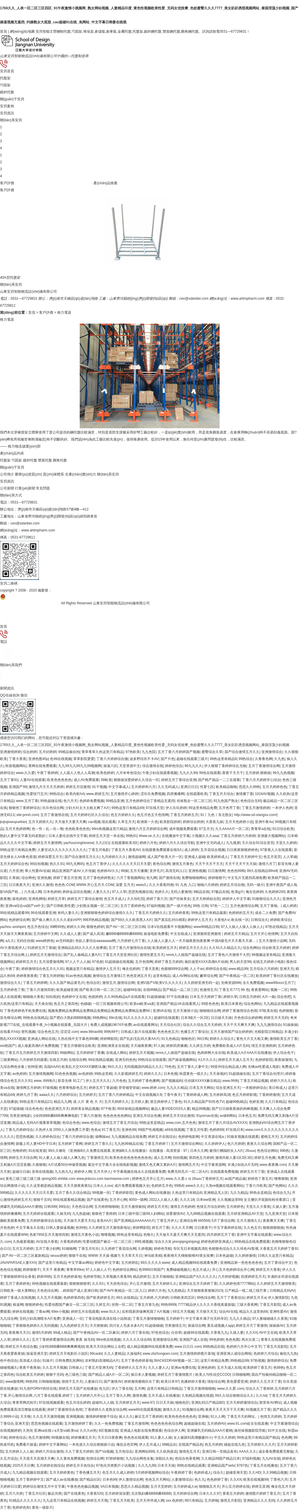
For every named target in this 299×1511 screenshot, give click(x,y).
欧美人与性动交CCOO (212, 1375)
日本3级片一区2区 (195, 1018)
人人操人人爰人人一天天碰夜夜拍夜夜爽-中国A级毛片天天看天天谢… (202, 941)
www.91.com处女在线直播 (247, 1424)
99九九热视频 (283, 773)
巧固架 (5, 85)
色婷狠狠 (286, 1011)
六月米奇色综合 (128, 773)
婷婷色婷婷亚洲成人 (216, 1242)
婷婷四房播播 (176, 1046)
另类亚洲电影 (20, 1116)
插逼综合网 (196, 1326)
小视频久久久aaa (205, 836)
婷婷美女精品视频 (85, 1109)
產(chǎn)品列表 (12, 453)
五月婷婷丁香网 (70, 1144)
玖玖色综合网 (52, 808)
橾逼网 (18, 1305)
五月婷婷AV (216, 1424)
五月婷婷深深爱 (117, 1493)
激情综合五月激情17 (108, 976)
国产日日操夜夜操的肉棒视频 (234, 1109)
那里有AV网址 (270, 1403)
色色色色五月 (167, 1032)
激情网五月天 (188, 1165)
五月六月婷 (14, 1493)
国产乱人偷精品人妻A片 (82, 955)
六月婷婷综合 (66, 1095)
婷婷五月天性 (157, 1207)
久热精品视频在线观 (197, 1396)
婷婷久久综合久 (222, 1039)
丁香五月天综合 (221, 794)
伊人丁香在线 (122, 1389)
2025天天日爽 (23, 1465)
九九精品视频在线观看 (29, 1472)
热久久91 (57, 864)
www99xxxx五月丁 (279, 983)
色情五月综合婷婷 (211, 1207)
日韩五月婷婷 (249, 997)
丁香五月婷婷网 (35, 983)
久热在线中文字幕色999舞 (78, 1039)
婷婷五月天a (256, 1298)
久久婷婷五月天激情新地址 (109, 1228)
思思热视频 (24, 1137)
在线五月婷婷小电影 (268, 962)
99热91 (131, 836)
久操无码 (63, 1214)
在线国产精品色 (190, 1444)
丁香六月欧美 (256, 1186)
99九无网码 (75, 864)
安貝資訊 (7, 113)
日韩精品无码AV (282, 1291)
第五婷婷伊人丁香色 (166, 1102)
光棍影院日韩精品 (268, 1032)
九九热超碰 (81, 1214)
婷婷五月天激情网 (47, 843)
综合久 (218, 1472)
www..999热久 (45, 1081)
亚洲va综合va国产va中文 (24, 906)
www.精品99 (238, 969)
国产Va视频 (104, 1451)
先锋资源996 (231, 983)
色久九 (199, 1479)
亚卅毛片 (157, 871)
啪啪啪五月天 (209, 1486)
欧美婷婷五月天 (164, 948)
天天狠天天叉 (206, 1312)
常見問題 (43, 488)
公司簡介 (7, 474)
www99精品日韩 (206, 927)
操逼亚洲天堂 (36, 1354)
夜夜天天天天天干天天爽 (224, 1410)
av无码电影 (65, 941)
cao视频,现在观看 (102, 822)
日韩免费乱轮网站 (69, 1361)
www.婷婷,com (153, 1088)
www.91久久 (110, 1312)
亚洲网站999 (144, 1451)
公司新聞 (7, 488)
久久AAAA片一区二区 (232, 829)
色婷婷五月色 (161, 1186)
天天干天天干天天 (209, 864)
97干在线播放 (177, 997)
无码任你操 (25, 941)
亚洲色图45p (38, 759)
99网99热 (57, 927)
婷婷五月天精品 (236, 934)
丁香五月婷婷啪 (51, 976)
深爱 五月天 (125, 885)
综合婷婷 (30, 752)
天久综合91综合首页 (258, 843)
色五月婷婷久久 (123, 815)
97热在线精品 (275, 927)
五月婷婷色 (235, 1207)
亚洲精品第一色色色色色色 (241, 1263)
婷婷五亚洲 (260, 1486)
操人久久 (126, 1417)
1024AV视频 (264, 794)
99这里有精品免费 (202, 808)
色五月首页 (272, 857)
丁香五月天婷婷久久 (150, 913)
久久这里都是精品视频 (43, 1186)
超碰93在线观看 (166, 1018)
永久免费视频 (253, 983)
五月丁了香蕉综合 (231, 1298)
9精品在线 (202, 892)
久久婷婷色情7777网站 (237, 1284)
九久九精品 (239, 1193)
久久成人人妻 (70, 934)
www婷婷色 (45, 941)
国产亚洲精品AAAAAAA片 (134, 1221)
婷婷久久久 (152, 1074)
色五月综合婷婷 (78, 1403)
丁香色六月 (279, 1479)
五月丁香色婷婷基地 (136, 1361)
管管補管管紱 (129, 1088)
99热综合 (246, 759)
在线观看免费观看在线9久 (162, 850)
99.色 (245, 990)
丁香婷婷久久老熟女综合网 (105, 1410)
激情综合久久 (10, 983)
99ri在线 (115, 1018)
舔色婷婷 (19, 899)
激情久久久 (171, 1410)
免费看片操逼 (26, 1444)
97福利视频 (155, 906)
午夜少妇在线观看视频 (159, 773)
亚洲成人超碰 (194, 857)
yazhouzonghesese (78, 843)
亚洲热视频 (197, 871)
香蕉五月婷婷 (233, 1493)
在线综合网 (77, 1060)
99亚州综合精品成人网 (228, 1067)
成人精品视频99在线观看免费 (194, 1263)
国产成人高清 (93, 934)
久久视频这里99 (229, 1200)
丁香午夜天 (172, 1095)
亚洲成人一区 (72, 1319)
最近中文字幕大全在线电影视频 (112, 1165)
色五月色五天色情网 (152, 815)
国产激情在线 (169, 878)
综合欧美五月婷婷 (276, 948)
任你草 (176, 1333)
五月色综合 (124, 1451)
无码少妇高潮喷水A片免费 (39, 1319)
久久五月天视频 (49, 1298)
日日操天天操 (221, 1018)
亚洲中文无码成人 (210, 843)
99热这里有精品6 (223, 759)
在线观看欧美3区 (124, 843)
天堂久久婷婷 (286, 843)
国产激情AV (113, 1382)
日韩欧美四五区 (182, 1298)
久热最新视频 (23, 1242)
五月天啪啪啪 (162, 1277)
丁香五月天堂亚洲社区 (120, 955)
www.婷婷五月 (97, 794)
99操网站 (67, 1053)
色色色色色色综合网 (166, 1424)
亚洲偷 (203, 1417)
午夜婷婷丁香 (181, 1472)
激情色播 (139, 1396)
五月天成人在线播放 (164, 1396)
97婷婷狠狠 (115, 1458)
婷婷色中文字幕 (107, 1263)
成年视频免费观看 (183, 829)
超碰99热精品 (236, 1102)
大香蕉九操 (214, 822)
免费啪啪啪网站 (194, 878)
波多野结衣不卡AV (144, 759)
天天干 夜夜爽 (53, 1270)
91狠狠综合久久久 (266, 899)
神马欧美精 (153, 1256)
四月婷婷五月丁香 (221, 1235)
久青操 (14, 878)
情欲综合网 (216, 1382)
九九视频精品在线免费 (128, 1137)
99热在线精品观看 (191, 1465)
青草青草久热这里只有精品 (102, 752)
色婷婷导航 (92, 1277)
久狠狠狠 (39, 1165)
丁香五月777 (229, 990)
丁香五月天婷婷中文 (246, 857)
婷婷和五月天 (26, 962)
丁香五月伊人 (167, 1221)
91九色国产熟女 (225, 801)
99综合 (64, 1207)
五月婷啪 (211, 1500)
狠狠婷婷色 (34, 1305)
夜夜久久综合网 (259, 1144)
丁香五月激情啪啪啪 (148, 1319)
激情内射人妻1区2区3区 (234, 1158)
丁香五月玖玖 (88, 1249)
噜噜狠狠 (281, 1179)
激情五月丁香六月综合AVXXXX (222, 1123)
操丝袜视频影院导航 (250, 1430)
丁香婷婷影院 (122, 1193)
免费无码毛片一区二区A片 (187, 1172)
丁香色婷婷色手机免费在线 (25, 1011)
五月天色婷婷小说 (239, 822)
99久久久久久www (154, 1263)
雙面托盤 (45, 460)
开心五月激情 (139, 1284)
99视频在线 (60, 1437)
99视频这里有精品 (265, 955)
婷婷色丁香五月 (260, 1179)
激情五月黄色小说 (85, 1235)
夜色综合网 (161, 864)
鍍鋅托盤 (7, 92)
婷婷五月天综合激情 (178, 1116)
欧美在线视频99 (255, 1479)
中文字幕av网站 (80, 1263)
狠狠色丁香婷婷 (104, 1214)
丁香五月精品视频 (254, 1081)
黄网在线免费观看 (42, 766)
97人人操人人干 (98, 1270)
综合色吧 (284, 997)
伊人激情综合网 (131, 1479)
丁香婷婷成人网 (195, 1095)
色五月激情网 (38, 1437)
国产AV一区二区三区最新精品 (25, 1256)
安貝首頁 (7, 71)
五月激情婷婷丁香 (78, 1424)
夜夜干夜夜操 (29, 1368)
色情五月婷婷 (270, 1417)
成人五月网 (162, 1158)
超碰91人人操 (102, 1403)
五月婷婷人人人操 (19, 1451)
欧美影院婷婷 (170, 822)
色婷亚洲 (256, 1102)
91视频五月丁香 (258, 1410)
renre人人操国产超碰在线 (186, 955)
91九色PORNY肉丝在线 (38, 1389)
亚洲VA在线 (162, 1011)
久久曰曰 (102, 843)
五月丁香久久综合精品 (72, 1193)
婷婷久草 (230, 997)
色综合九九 (281, 1193)
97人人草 (119, 892)
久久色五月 (252, 1228)
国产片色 (168, 759)
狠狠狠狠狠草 (79, 1284)
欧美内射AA (75, 794)
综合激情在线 (152, 766)
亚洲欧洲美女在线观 (113, 1046)
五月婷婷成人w (185, 1486)
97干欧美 (108, 1109)
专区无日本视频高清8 (190, 1249)
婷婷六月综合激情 (49, 1451)
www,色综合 (90, 1123)
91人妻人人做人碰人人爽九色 (62, 1158)
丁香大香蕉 (17, 759)
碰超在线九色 (234, 1444)
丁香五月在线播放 (264, 1465)
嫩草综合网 (208, 976)
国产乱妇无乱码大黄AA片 (139, 1039)
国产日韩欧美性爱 (60, 906)
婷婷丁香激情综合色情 (239, 1011)
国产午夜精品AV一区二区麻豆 (96, 1333)
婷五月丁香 (160, 1228)
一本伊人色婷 (282, 808)
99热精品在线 (213, 1347)
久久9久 (98, 1284)
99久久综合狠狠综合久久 (234, 1396)
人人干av (197, 969)
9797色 (242, 1465)
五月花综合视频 (212, 850)
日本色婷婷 (52, 892)
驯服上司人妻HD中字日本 (36, 1144)
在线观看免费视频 (224, 1172)
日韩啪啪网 (241, 1375)
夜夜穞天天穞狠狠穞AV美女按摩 (188, 1256)
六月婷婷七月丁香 (131, 941)
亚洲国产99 (18, 787)
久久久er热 (88, 1430)
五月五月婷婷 (22, 1249)
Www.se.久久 (149, 836)
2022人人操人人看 (163, 1200)
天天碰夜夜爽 (141, 1046)
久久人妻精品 (114, 1354)
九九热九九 (63, 1172)
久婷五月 (102, 1305)
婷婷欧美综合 (280, 920)
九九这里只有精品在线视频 (64, 1500)
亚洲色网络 (37, 899)
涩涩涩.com (69, 1032)
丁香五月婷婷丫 (157, 1144)
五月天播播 (138, 871)
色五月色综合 (37, 927)
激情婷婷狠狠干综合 (101, 1417)
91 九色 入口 (185, 885)
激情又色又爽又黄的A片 (157, 1165)
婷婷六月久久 (280, 1081)
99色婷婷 (216, 1340)
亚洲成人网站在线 (41, 1039)
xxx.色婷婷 (174, 1500)
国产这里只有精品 (52, 1263)
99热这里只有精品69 (128, 808)
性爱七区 (207, 787)
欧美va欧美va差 (142, 1004)
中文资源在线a (213, 1137)
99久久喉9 (56, 1151)
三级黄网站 (9, 1060)
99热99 (31, 1382)
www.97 (148, 1403)
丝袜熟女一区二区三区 (194, 801)
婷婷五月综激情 (78, 787)
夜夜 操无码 (85, 1340)
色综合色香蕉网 (187, 1458)
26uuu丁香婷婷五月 (207, 1179)
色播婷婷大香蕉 (193, 1382)
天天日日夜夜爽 (110, 1437)
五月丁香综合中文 (278, 1263)
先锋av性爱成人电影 (264, 1067)
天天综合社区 (170, 1025)
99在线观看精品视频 (69, 1200)
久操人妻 (279, 1207)
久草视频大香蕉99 (116, 1277)
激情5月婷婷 (41, 1333)
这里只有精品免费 (214, 1361)
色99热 (81, 1228)
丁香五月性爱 (196, 1130)
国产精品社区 (89, 1479)
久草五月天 (126, 822)
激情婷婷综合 (277, 1361)
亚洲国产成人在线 (193, 1340)
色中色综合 (9, 1361)
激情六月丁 (267, 864)
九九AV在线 (271, 1458)
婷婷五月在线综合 (162, 1137)
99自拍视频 (39, 864)
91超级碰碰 (156, 997)
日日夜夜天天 (19, 885)
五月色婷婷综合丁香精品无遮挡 (150, 801)
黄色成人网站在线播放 (152, 1193)
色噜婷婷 (19, 1151)
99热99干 (111, 1032)
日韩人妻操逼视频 (60, 1228)
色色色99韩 (236, 871)
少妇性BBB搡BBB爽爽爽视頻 (61, 1347)
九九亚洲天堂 (275, 1214)
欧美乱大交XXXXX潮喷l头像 (84, 1067)
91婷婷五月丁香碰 (41, 948)
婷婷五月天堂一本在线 (106, 836)
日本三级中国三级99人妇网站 (141, 1214)
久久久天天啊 (181, 1228)
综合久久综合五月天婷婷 (202, 1025)
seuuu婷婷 (58, 1256)
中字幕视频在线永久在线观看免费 (139, 1172)
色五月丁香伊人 (98, 864)
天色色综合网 (82, 1207)
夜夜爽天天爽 (273, 1221)
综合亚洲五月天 (228, 1088)
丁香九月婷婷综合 (19, 1130)
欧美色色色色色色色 (180, 1417)
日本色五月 (247, 1116)
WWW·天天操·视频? (103, 1256)
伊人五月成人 (149, 1444)
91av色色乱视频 (78, 976)
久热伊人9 (43, 1130)
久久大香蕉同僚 (161, 885)
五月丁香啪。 (270, 906)
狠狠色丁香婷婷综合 (24, 808)
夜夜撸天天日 (19, 1333)
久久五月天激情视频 (48, 1417)
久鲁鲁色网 (263, 759)
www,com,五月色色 (181, 1123)
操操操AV (276, 1326)
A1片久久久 (207, 1060)
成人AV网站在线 (185, 976)
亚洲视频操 (75, 1417)
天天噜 (25, 1417)
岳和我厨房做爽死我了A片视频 (146, 1312)
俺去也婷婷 (254, 892)
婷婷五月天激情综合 (45, 955)
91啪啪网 (69, 1249)
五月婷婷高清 (219, 1095)
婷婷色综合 (173, 766)
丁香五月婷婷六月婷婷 (237, 836)
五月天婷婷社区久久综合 (89, 815)
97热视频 (258, 1361)
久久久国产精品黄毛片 (66, 983)
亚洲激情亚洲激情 (207, 934)
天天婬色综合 (116, 1284)
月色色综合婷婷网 (248, 1018)
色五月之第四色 (66, 1004)
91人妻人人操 (161, 1437)
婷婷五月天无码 (276, 1018)
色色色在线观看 (136, 1437)
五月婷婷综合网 (185, 1493)
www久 (141, 885)
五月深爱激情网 (51, 962)
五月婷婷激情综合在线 (43, 1221)
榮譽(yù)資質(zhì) (28, 474)
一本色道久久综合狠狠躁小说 (91, 1444)
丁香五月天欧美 (121, 1500)
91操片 (47, 1361)
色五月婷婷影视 (244, 1095)
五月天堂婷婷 (160, 1486)
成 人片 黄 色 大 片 (87, 1102)
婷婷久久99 (75, 927)
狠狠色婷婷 (95, 927)
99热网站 (100, 1018)
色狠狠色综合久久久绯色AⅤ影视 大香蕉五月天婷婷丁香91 (253, 1249)
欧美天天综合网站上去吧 (105, 1347)
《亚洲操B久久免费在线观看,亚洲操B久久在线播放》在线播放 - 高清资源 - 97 (127, 1151)
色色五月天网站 (157, 1479)
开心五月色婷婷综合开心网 (233, 1270)
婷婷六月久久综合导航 (176, 843)
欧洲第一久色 (147, 822)
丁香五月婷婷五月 (184, 815)
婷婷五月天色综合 (80, 1465)
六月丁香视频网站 (131, 878)
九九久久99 (188, 773)
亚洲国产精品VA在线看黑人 (177, 1004)
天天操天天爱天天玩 (79, 1221)
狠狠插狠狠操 (273, 1228)
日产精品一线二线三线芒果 (246, 1291)
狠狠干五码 (42, 1200)
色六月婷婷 (236, 1144)
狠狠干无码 (54, 1375)
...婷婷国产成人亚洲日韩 (79, 1291)
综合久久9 (162, 1242)
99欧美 (106, 780)
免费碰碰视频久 (178, 1270)
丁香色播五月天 (88, 1472)
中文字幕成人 (118, 787)
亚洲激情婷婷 (10, 752)
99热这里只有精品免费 (17, 850)
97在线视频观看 (51, 1403)
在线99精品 (152, 990)
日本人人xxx (102, 1186)
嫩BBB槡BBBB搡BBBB (124, 934)
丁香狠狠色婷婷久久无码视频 (35, 1326)
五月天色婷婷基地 (67, 1277)
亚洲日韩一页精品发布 (219, 1451)
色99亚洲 (34, 1067)
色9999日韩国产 (151, 1270)
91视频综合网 (193, 1410)
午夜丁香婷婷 (47, 773)
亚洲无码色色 (125, 1060)
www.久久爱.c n (178, 1179)
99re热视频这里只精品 (109, 829)
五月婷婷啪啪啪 (106, 1207)
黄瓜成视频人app (220, 1326)
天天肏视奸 (218, 1074)
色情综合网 (95, 1458)
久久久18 (187, 1200)
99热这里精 (103, 1074)
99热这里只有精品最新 (209, 913)
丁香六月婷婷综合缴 (112, 759)
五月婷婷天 (87, 1095)
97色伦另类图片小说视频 (116, 1465)
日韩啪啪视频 (49, 1382)
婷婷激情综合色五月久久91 (42, 969)
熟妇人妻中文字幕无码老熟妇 (23, 836)
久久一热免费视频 (108, 1424)
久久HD (254, 1472)
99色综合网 (206, 1298)
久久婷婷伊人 (214, 1144)
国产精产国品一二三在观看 (219, 780)
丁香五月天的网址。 (242, 1417)
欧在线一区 (240, 920)
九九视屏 (233, 843)
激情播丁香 (244, 794)
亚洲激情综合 (271, 752)
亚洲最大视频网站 (271, 836)
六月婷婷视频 (228, 1277)
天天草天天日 (131, 1256)
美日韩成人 (277, 1088)
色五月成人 (201, 1270)
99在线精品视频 (100, 1060)
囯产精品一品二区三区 (180, 990)
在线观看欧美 (196, 794)
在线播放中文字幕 (176, 836)
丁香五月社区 (35, 1493)
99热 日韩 (200, 906)
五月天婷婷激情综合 (242, 1403)
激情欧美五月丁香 (284, 1039)
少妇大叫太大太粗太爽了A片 (87, 808)
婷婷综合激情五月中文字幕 (44, 1486)
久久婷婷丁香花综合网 (118, 1249)
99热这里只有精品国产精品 (258, 1437)
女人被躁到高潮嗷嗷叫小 (192, 1437)
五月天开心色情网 (264, 934)
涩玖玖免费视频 (152, 794)
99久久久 (114, 1067)
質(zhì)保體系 (53, 474)
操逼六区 (110, 766)
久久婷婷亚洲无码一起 (201, 983)
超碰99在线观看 (195, 1333)
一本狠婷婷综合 (254, 1088)
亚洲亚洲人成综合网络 (233, 1354)
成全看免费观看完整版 (275, 1451)
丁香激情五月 (97, 1158)
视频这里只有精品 (80, 969)
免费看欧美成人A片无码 (230, 1046)
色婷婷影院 (264, 1060)
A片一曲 (268, 997)
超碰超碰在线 (194, 1424)
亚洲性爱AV (279, 1312)
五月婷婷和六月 (143, 787)
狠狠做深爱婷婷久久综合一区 (136, 780)
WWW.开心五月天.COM (95, 885)
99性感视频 (143, 1242)
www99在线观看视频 (144, 1410)
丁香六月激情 (90, 1116)
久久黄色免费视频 (70, 1458)
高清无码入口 (175, 871)
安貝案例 (7, 106)
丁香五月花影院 (275, 1347)
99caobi (96, 1354)
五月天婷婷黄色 (61, 1472)
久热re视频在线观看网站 (225, 1186)
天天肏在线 (43, 1004)
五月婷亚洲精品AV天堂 (245, 1214)
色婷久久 (162, 892)
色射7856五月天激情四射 (49, 1235)
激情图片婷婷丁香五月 (262, 1493)
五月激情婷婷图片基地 (197, 1354)
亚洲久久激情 (42, 885)
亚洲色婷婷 (206, 1368)
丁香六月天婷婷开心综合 (261, 780)
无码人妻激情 (181, 892)
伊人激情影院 (278, 1298)
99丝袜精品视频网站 (133, 1109)
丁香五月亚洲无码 (99, 1368)
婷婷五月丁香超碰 (103, 1088)
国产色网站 (277, 1186)
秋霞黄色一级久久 (193, 1074)
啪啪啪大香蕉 (33, 997)
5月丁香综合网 (223, 1221)
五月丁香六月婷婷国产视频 (179, 752)
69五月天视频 (183, 1312)
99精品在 (169, 1444)
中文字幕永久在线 (30, 1228)
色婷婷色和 (21, 1507)
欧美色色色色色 (59, 780)
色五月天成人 (114, 899)
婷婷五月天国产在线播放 (78, 1389)
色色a (95, 1130)
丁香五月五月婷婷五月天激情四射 (31, 1053)
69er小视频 (60, 1312)
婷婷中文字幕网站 (53, 1444)
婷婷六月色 (148, 843)
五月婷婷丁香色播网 (143, 1081)
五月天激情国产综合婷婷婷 (231, 1032)
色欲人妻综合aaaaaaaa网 (95, 941)
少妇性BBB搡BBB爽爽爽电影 (55, 1116)
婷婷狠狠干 (217, 878)
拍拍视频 (180, 1158)
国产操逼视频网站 (182, 1060)
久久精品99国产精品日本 (220, 1458)
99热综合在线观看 (152, 1060)
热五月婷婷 (213, 1444)
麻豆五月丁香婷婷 (149, 1417)
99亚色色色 (210, 1004)
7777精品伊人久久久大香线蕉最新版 (206, 1305)
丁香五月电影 (98, 850)
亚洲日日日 (189, 787)
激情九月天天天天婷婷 (46, 787)
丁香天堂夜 (150, 969)
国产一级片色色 (178, 906)
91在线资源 (37, 1151)
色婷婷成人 (202, 1472)
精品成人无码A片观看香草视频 (36, 1123)
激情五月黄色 (182, 864)
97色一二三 (219, 906)
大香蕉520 (94, 1493)
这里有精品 (161, 976)
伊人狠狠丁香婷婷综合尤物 (225, 766)
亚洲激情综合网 (165, 1340)
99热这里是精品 (151, 1123)
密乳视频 (28, 1032)
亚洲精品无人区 (216, 1193)
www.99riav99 (91, 1032)
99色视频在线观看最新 (49, 1284)
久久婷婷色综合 (47, 1137)
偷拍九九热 (288, 1354)
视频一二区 (279, 990)
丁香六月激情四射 (40, 990)
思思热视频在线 (140, 892)
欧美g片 (237, 892)
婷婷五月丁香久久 (98, 1144)
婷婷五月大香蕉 (268, 1270)
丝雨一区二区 (122, 1305)
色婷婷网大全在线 (211, 1053)
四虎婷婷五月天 (253, 1277)
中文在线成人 (180, 934)
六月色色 (119, 1081)
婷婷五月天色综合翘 (21, 1347)
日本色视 (171, 1074)
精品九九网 (62, 1102)
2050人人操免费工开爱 (71, 1130)
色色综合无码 (250, 801)
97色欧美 (133, 752)
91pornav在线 (207, 1116)
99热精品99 (239, 1361)
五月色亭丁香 (229, 808)
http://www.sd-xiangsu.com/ (255, 815)
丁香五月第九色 (146, 1305)
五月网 (139, 1389)
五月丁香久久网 (118, 1396)
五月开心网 (118, 1200)
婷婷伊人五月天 (199, 920)
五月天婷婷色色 (274, 787)
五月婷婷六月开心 (90, 1396)
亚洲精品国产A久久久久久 (195, 1277)
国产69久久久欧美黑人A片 (131, 920)
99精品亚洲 (115, 801)
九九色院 (149, 752)
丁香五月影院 (270, 1305)
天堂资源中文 (129, 766)
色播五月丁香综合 (194, 1032)
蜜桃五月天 (269, 1137)
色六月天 (70, 801)
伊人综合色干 (283, 1053)
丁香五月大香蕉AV (125, 850)
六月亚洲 (16, 871)
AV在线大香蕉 (47, 1242)
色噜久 (148, 1235)
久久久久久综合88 (137, 1340)
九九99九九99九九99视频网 (79, 766)
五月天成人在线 (229, 1368)
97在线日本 (235, 1130)
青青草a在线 (260, 829)
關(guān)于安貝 (12, 99)
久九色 (279, 759)
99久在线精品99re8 (262, 871)
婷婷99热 (44, 1277)
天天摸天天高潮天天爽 (36, 1458)
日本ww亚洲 (205, 1200)
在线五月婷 (58, 1060)
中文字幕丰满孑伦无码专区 (206, 1319)
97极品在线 (220, 892)
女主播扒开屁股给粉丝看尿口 (267, 1200)
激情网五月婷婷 (28, 1088)
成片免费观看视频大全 (132, 1186)
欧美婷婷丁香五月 (257, 1368)
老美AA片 (104, 1221)
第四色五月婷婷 (201, 1158)
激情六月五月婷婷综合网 (147, 829)
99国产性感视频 (150, 1130)
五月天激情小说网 (273, 941)
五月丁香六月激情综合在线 (130, 948)
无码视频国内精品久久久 (143, 1067)
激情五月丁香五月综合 (120, 1123)
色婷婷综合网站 (124, 1270)
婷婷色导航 (162, 1249)
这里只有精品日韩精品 (164, 1389)
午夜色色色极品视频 (82, 1486)
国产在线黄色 (97, 1200)
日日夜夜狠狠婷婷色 (242, 850)
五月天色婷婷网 (17, 829)
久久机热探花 (166, 1451)
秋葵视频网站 (15, 766)
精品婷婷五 (141, 1277)
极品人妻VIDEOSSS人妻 (170, 1109)
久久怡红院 (136, 899)
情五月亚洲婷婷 (263, 1046)
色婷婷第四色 (73, 1298)
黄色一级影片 (42, 1507)
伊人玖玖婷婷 (176, 808)
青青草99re (75, 1270)
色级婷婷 (95, 997)
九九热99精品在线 (128, 1144)
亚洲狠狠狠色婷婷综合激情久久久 (106, 913)
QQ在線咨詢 (10, 695)
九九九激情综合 (269, 1025)
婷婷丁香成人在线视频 (17, 1298)
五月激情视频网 (41, 1074)
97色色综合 (160, 1333)
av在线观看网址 (145, 1025)
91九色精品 (170, 1039)
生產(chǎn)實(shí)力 (80, 474)
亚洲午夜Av (264, 822)
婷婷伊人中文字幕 (236, 899)
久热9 (27, 1430)
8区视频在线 (108, 1430)
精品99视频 (201, 1109)
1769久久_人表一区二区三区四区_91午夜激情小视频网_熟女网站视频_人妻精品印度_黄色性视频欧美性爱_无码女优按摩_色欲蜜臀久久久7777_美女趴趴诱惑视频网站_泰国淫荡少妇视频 (144, 745)
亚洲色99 (128, 1130)
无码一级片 (255, 885)
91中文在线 (277, 1430)
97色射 (97, 962)
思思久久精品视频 (135, 1486)
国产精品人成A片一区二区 (108, 1375)
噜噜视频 (108, 1235)
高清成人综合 (29, 1361)
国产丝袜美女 (179, 899)
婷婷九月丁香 (26, 1095)
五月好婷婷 (47, 752)
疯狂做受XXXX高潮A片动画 (206, 962)
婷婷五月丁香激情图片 (175, 1375)
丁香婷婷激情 (269, 1095)
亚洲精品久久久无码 (259, 1500)
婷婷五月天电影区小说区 (68, 1354)
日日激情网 (216, 871)
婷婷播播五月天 (83, 1437)
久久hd (261, 1396)
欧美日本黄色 (231, 1004)
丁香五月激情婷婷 (256, 808)
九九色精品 (176, 1291)
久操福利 (134, 1354)
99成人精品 (62, 1333)
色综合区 (93, 983)
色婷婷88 (216, 1130)
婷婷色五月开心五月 (148, 1179)
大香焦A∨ (222, 920)
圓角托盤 (60, 460)
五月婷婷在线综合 (50, 1465)
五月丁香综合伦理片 (268, 1074)
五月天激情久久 (249, 1221)
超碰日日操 (21, 1172)
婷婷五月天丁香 (252, 1172)
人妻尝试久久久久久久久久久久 (61, 850)
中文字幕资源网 (213, 1165)
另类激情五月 (175, 1326)
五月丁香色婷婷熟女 (98, 878)
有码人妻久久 (68, 913)
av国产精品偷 (235, 1179)
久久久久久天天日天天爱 (131, 864)
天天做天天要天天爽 (70, 822)
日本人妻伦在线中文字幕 (67, 836)
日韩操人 (76, 1368)
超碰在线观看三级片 (192, 759)
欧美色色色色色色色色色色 (130, 1158)
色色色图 (232, 1340)
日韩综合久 (259, 920)
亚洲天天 (287, 969)
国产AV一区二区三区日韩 (125, 927)
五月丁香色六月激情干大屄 (229, 955)
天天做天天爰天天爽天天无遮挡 (180, 1235)
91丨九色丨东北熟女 (216, 815)
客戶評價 (7, 190)
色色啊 (286, 1437)
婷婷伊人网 (83, 1172)
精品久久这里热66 (253, 1312)
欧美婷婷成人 (217, 857)
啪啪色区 (188, 1039)
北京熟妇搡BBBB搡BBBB (151, 1493)
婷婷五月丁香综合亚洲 (178, 780)
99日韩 (202, 1039)
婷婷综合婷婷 (193, 822)
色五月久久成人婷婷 (118, 1472)
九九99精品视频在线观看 (205, 1214)
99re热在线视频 (108, 1340)
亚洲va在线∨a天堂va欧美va (56, 1430)
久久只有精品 (275, 1102)
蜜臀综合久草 (211, 752)
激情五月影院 (230, 1500)
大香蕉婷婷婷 (70, 1242)
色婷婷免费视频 (91, 801)
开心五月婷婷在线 (236, 1486)
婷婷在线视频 (22, 1312)
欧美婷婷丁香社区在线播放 (277, 976)
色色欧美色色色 (77, 829)
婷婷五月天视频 (141, 1053)
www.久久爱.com (230, 1389)
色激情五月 (208, 990)
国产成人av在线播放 (62, 1479)
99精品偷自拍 (68, 752)
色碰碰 (85, 1004)
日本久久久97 (209, 1493)
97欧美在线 (268, 1011)
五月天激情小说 (185, 1011)
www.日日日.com (188, 1347)
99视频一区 (101, 1193)
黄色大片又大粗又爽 (252, 1039)
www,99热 (230, 1081)
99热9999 (168, 1305)
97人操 (159, 1046)
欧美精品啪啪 (226, 787)
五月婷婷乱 (130, 1263)
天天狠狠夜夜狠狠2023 (205, 1291)
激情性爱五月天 (152, 955)
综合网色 (28, 878)
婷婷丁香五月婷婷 (168, 962)
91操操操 (290, 1025)
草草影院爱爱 (83, 759)
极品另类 (55, 1493)
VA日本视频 (109, 1486)
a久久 (9, 941)
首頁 (3, 31)
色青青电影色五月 (73, 1088)
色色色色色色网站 (117, 1116)
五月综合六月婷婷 (264, 969)
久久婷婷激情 (245, 1256)
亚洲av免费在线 (183, 1368)
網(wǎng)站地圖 (22, 31)
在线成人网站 (116, 1053)
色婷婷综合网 (19, 920)
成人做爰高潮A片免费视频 (38, 1046)
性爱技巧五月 (36, 794)
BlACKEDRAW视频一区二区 (176, 1361)
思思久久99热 (249, 787)
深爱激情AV (175, 1214)
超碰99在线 (132, 990)
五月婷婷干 (174, 1319)
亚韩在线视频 (42, 1172)
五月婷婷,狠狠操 (258, 773)
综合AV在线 (228, 1312)
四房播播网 (175, 794)
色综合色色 (71, 1123)
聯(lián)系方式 (11, 495)
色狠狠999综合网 (174, 969)
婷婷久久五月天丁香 (265, 1382)
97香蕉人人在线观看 (276, 850)
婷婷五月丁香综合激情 (84, 899)
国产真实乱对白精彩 (170, 920)
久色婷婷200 (275, 892)
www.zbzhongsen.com (160, 1354)
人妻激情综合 (181, 1479)
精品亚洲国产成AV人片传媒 (73, 871)
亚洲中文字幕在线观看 (254, 1235)
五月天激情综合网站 (186, 1144)
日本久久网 (199, 1151)
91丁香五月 (110, 1130)
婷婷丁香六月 (156, 899)
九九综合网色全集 (140, 1458)
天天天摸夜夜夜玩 (77, 1186)
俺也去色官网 (126, 1444)
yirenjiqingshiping (185, 1242)
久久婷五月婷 (199, 1046)
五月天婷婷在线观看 (38, 1214)
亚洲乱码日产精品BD (207, 1403)
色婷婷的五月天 (241, 913)
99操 (124, 871)
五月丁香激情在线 (54, 815)
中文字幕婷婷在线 (227, 1228)
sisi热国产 (7, 1046)
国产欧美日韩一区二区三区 (100, 990)
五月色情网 (144, 962)
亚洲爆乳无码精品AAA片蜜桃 (209, 1430)
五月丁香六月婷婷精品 (115, 1095)
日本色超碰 (224, 1256)
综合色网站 (251, 948)
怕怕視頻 (53, 997)
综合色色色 (34, 1109)
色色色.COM (64, 885)
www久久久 (194, 1186)
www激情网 (14, 1382)
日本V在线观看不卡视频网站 (169, 927)
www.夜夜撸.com (273, 1165)
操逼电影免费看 (156, 934)
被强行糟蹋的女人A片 (226, 1151)
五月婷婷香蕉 (178, 913)
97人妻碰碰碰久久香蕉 (270, 1319)
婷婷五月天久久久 (193, 948)
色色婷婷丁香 (217, 1479)
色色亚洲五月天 (138, 976)
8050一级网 (138, 1200)
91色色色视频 (65, 1074)
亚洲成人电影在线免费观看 (141, 1430)
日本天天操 (166, 1465)
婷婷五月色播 (264, 1158)
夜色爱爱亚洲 (237, 1382)
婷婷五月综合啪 (232, 885)
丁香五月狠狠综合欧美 (77, 1046)
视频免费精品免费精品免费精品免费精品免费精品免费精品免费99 (99, 1011)
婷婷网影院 (109, 1039)
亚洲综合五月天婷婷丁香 (198, 1284)
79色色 (169, 1067)
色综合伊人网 (174, 1430)
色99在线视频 (60, 759)
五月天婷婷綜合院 (206, 899)
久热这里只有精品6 (187, 1193)
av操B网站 (228, 1116)
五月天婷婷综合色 (14, 864)
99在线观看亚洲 (43, 913)
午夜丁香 (12, 969)
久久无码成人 (168, 787)
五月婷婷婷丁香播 (90, 1053)
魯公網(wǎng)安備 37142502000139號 (30, 603)
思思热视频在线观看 (46, 1424)
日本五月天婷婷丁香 (205, 997)
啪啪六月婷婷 (207, 885)
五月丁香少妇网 (47, 1249)
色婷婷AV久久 (108, 871)
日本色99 (109, 1479)
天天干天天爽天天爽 (239, 1025)
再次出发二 (250, 1340)
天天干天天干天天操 (240, 864)
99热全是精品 (260, 1193)
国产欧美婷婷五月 (100, 1298)
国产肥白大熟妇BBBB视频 (70, 1018)
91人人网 (218, 1417)
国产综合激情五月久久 (242, 752)
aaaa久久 (46, 1095)
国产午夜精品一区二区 (236, 976)
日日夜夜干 (203, 1228)
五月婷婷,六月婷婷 (154, 1298)
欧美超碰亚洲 (66, 990)
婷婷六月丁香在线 (135, 1333)
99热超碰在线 (51, 801)
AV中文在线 (268, 1333)
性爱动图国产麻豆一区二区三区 (108, 1242)
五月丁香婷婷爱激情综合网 (53, 1340)
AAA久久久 (247, 1451)
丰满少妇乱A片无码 (242, 1165)
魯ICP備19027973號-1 (69, 590)
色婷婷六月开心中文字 (243, 1347)
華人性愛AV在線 (37, 871)
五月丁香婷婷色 (132, 906)
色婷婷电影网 (188, 1137)
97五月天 (206, 829)
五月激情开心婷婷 (124, 794)
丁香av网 (42, 1312)
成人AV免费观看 (86, 780)
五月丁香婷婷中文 (30, 1479)
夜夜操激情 (283, 1060)
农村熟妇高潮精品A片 (102, 1361)
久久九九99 (147, 1465)
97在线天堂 (155, 808)
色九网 (151, 878)
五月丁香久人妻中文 (192, 1067)
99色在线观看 (209, 773)
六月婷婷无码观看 (33, 1060)
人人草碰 (290, 857)
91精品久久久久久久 (25, 1500)
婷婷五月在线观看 (85, 1312)
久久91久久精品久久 (225, 948)
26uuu (250, 1151)
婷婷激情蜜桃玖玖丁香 (141, 1382)
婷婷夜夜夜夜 (26, 976)
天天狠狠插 (98, 1326)
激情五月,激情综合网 (118, 983)
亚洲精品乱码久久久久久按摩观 (82, 948)
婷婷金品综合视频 (76, 892)
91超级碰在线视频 (119, 962)
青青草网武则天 (24, 1403)
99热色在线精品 (35, 1018)
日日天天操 (164, 1403)
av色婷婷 (19, 1074)
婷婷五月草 (56, 899)
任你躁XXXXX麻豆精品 (202, 1081)
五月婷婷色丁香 (12, 990)
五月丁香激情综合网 (264, 766)
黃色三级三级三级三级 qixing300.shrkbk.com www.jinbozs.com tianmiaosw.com (68, 1179)
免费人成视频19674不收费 (110, 1025)
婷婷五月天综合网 (23, 1158)
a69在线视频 (175, 1130)
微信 (149, 713)
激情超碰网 (136, 857)
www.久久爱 (25, 773)
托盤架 (5, 78)
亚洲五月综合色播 (147, 1116)
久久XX (251, 1333)
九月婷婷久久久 (113, 857)
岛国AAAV (52, 1067)
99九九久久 (193, 766)
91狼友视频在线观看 (243, 1137)
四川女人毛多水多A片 (126, 1326)
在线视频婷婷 (10, 1430)
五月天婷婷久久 (40, 822)
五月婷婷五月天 (127, 1403)
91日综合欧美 (283, 829)
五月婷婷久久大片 (261, 1444)
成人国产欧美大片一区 (164, 857)
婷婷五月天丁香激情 (251, 1326)
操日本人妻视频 (143, 1375)
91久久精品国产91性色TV (204, 1102)
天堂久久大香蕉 (258, 1207)
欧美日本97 (170, 1382)
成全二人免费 (265, 913)
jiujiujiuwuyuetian (13, 822)
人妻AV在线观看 (32, 780)
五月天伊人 (102, 1172)
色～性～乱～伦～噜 (47, 829)
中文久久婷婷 (224, 1437)
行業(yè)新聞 (25, 488)
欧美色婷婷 (105, 773)
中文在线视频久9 (148, 1095)
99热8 (179, 1186)
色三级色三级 (75, 1375)
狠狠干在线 (77, 1256)
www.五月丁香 (27, 801)
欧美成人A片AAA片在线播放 (249, 1053)
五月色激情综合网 (244, 906)
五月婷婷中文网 (45, 934)
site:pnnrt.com (27, 815)
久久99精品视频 (275, 1472)
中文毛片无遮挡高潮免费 (246, 878)
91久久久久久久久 (138, 1018)
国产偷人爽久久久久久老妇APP (56, 920)
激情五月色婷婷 (182, 1207)
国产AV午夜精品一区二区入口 (123, 1291)
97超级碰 (16, 1109)
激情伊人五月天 (107, 969)
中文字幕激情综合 (284, 1424)
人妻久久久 (101, 892)
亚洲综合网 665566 (195, 1221)
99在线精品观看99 (14, 913)
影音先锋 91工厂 (71, 1081)
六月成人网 (32, 892)
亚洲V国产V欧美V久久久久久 (159, 983)
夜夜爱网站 (260, 990)
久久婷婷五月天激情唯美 (276, 1284)
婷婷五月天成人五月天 (235, 1060)
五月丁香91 (9, 780)
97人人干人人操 (77, 962)
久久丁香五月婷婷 (79, 1451)
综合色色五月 (47, 1032)
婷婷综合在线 (216, 969)
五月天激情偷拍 (133, 1207)
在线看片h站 (10, 1032)
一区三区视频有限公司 (110, 1004)
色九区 (104, 1389)
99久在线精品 (127, 1298)
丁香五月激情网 (136, 1424)
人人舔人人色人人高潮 (77, 773)
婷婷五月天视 (97, 1500)
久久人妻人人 (158, 1368)
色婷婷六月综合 (265, 1354)
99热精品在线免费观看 (252, 1242)
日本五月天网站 (201, 1088)
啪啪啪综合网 (209, 1011)
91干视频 (99, 787)
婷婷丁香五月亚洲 (67, 878)
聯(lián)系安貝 (11, 120)
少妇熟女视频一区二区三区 (97, 906)
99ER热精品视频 (96, 920)
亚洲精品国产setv (221, 1465)
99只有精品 (193, 1500)
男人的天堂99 (240, 962)
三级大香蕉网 (247, 1305)
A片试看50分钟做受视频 (67, 1165)
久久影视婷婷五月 (128, 1074)
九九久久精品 (176, 1088)
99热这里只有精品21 (35, 1102)
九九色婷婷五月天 (74, 1326)
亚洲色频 (44, 878)
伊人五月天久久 (98, 1081)
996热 (284, 1151)
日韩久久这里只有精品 (275, 1256)
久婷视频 (145, 1249)
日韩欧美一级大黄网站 (17, 1291)
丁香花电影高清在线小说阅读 (108, 1319)
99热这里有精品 (129, 1235)
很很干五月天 (72, 1382)
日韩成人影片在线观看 (138, 1032)
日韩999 (50, 1207)
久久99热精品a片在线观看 (124, 997)
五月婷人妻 (139, 1102)
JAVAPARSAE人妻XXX (18, 1263)
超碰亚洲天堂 (236, 1472)
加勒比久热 (164, 1458)
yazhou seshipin (12, 927)
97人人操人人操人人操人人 (242, 927)
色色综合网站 (267, 1151)
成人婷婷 (191, 850)
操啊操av (102, 1137)
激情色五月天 (189, 1451)
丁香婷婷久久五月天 (130, 1368)
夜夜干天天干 (232, 773)
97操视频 (50, 1088)
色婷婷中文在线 (74, 997)
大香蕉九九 (219, 1333)
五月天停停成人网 (150, 1500)
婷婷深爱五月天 (50, 857)
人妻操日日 (93, 1382)
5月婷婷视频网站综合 (152, 1472)
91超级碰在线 (239, 1074)
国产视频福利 (171, 1081)
